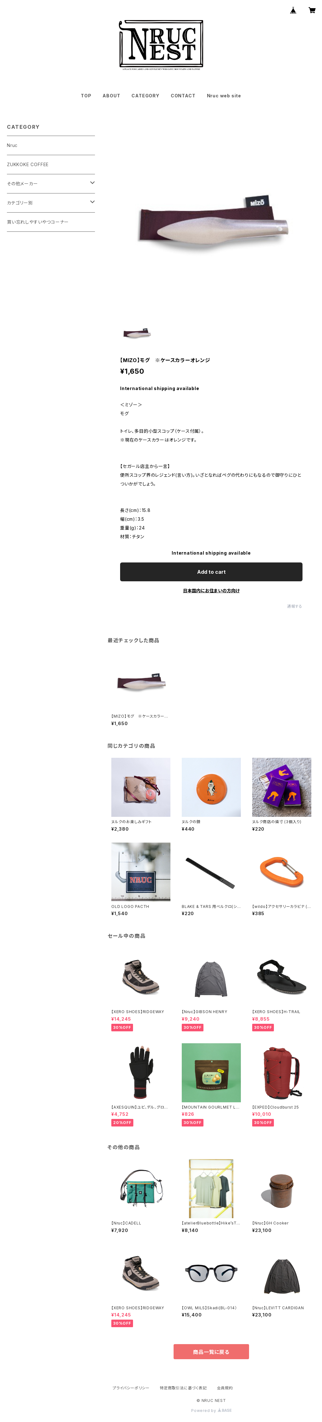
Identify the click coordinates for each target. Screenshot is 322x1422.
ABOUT (111, 95)
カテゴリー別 (20, 202)
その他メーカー (22, 183)
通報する (295, 606)
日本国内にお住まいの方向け (211, 590)
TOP (86, 95)
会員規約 (225, 1388)
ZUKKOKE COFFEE (28, 164)
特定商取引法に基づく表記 (183, 1388)
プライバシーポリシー (131, 1388)
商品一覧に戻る (211, 1352)
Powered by (211, 1410)
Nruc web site (224, 95)
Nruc (12, 145)
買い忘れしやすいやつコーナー (38, 222)
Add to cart (211, 572)
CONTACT (183, 95)
